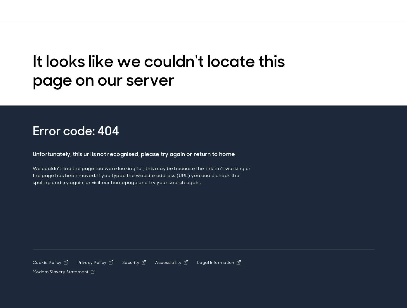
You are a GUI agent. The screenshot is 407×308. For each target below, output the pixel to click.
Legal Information (219, 262)
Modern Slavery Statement (64, 271)
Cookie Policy (50, 262)
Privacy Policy (95, 262)
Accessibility (171, 262)
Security (134, 262)
